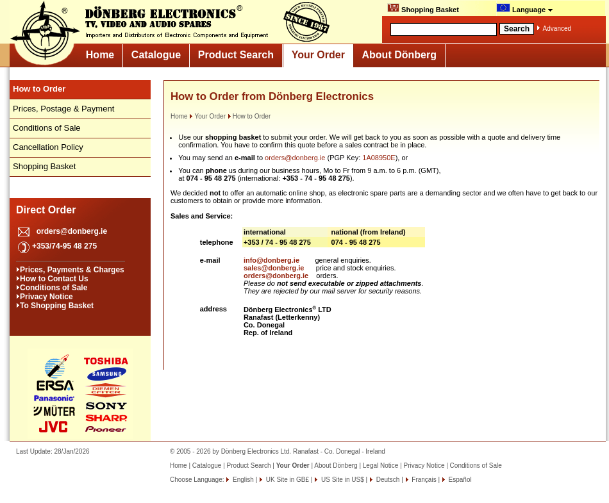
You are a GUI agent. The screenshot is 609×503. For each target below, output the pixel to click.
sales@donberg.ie (274, 268)
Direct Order (46, 209)
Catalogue (156, 54)
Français (423, 479)
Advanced (557, 28)
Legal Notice (381, 465)
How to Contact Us (54, 278)
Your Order (318, 54)
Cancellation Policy (48, 147)
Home (100, 54)
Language (524, 8)
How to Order (249, 116)
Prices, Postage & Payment (63, 108)
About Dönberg (399, 54)
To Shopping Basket (57, 305)
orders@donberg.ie (72, 231)
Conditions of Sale (47, 128)
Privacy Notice (46, 296)
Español (459, 479)
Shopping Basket (423, 8)
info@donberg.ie (271, 260)
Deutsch (386, 479)
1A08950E (378, 157)
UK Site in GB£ (287, 479)
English (242, 479)
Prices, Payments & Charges (72, 269)
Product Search (236, 54)
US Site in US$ (342, 479)
